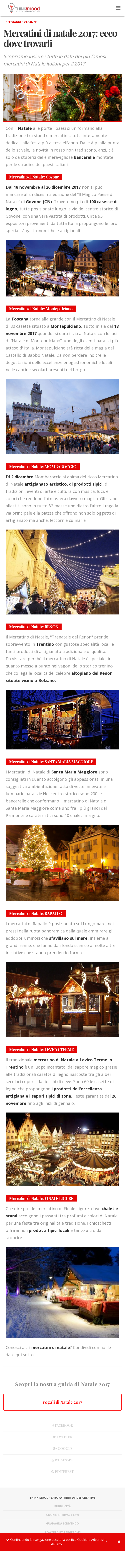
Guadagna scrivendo (62, 1523)
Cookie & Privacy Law (62, 1515)
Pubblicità (62, 1506)
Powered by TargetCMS (62, 1532)
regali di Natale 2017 (62, 1402)
